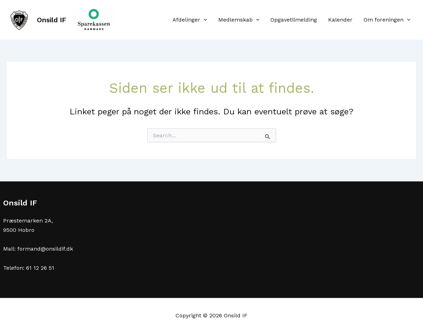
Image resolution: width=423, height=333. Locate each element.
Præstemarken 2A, (28, 220)
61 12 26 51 (40, 268)
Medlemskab (239, 20)
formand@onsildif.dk (45, 248)
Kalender (340, 19)
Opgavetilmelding (293, 19)
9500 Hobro (18, 230)
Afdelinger (189, 20)
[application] (203, 20)
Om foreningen (387, 20)
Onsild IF (51, 20)
